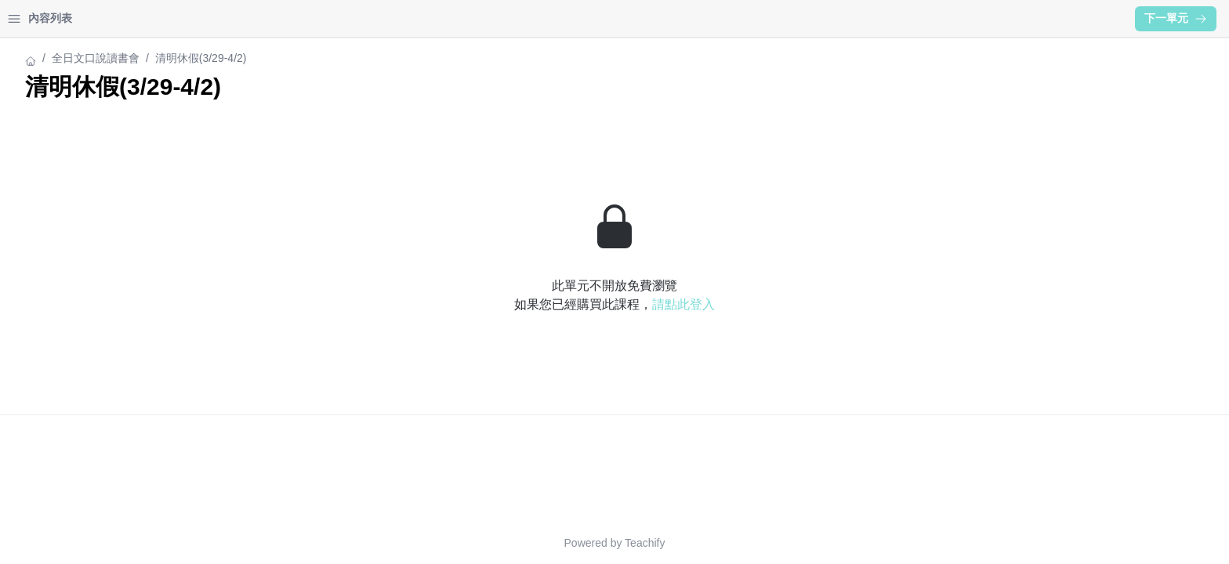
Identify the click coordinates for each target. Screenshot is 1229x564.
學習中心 (97, 18)
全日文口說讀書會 (56, 58)
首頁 (33, 18)
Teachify (782, 543)
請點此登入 (820, 304)
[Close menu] (254, 18)
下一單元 (1175, 18)
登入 (161, 18)
